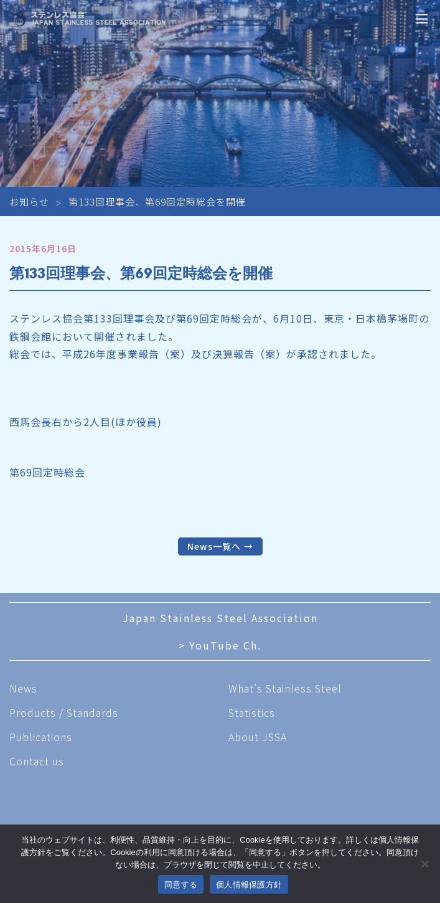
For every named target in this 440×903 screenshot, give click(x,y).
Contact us (36, 761)
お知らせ (29, 201)
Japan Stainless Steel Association (220, 617)
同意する (180, 884)
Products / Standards (63, 712)
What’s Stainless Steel (285, 688)
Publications (40, 736)
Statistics (251, 712)
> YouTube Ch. (220, 645)
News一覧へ (214, 546)
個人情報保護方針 (249, 884)
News (23, 688)
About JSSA (257, 736)
